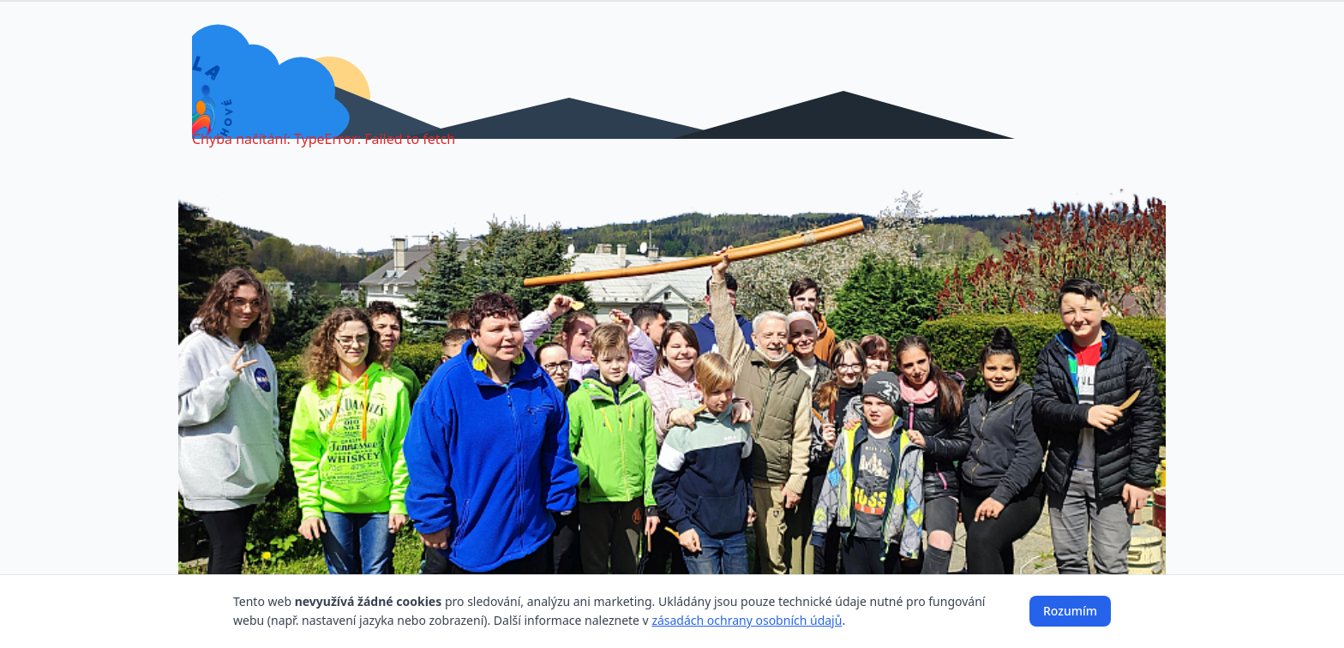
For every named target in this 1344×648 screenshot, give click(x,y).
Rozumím (1070, 611)
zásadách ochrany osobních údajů (746, 620)
